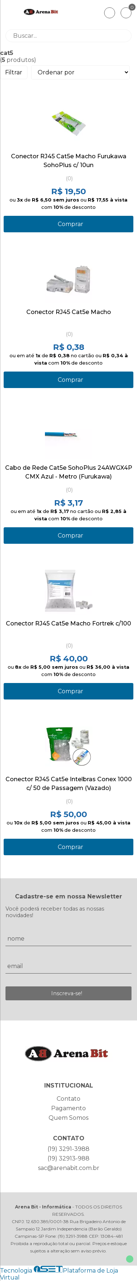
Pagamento (68, 1108)
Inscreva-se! (66, 993)
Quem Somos (68, 1117)
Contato (68, 1098)
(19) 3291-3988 (68, 1148)
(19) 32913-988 (68, 1158)
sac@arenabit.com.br (68, 1167)
